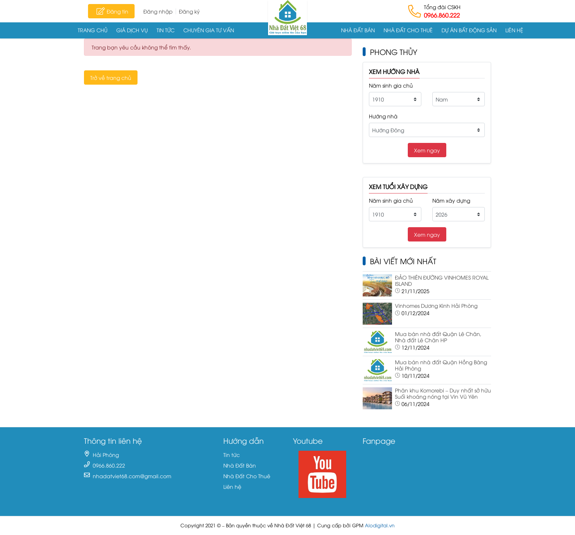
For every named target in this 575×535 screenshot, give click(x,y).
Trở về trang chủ (110, 77)
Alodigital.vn (380, 525)
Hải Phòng (106, 454)
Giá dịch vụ (132, 29)
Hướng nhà (383, 115)
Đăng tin (111, 11)
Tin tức (166, 29)
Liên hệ (514, 29)
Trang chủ (92, 29)
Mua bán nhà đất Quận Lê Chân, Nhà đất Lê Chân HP (438, 336)
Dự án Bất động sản (469, 29)
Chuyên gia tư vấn (208, 29)
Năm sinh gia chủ (391, 85)
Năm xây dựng (451, 200)
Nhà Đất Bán (358, 29)
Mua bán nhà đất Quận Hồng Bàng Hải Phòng (441, 365)
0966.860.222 (442, 15)
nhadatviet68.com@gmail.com (132, 475)
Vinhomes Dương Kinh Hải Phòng (436, 305)
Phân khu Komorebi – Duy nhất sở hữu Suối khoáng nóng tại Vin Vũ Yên (443, 393)
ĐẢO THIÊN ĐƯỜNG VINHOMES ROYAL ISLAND (441, 280)
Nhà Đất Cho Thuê (408, 29)
